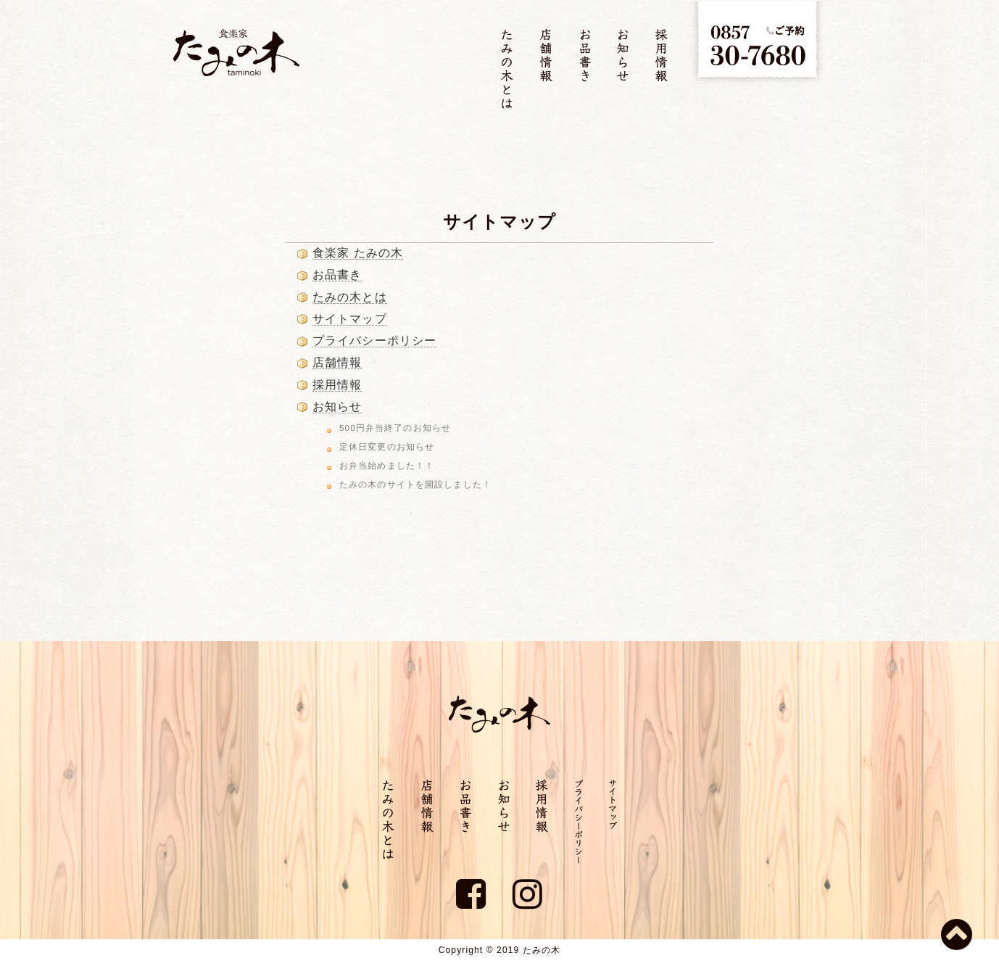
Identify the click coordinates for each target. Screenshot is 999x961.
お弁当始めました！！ (386, 465)
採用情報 (337, 385)
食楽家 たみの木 (357, 253)
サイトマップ (349, 319)
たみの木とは (349, 297)
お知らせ (337, 406)
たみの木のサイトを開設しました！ (415, 484)
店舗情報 (337, 362)
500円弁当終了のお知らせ (395, 427)
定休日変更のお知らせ (386, 446)
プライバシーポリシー (374, 340)
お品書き (337, 274)
